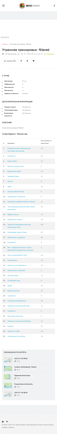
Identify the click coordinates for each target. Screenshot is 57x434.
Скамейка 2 (11, 311)
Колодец (10, 326)
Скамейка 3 (11, 296)
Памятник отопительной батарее (19, 321)
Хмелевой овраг (13, 176)
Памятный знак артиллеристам (18, 306)
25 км (18, 387)
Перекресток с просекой (16, 197)
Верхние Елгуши (13, 291)
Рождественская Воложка (16, 301)
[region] (28, 29)
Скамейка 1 (11, 156)
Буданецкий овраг (14, 171)
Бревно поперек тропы (15, 166)
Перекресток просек (14, 220)
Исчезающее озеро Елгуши (17, 232)
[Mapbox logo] (5, 37)
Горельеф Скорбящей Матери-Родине (21, 202)
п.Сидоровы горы (13, 280)
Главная (4, 44)
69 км (18, 370)
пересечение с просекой (16, 237)
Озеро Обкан (12, 161)
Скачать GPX (10, 61)
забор (9, 186)
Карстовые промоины (15, 316)
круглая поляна (12, 275)
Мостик (10, 181)
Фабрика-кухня (13, 214)
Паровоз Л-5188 (13, 331)
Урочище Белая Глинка (15, 192)
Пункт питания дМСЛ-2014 (17, 255)
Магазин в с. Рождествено (16, 265)
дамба (9, 286)
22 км (18, 378)
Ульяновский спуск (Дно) (16, 336)
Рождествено (12, 260)
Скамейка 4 (11, 242)
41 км (18, 361)
